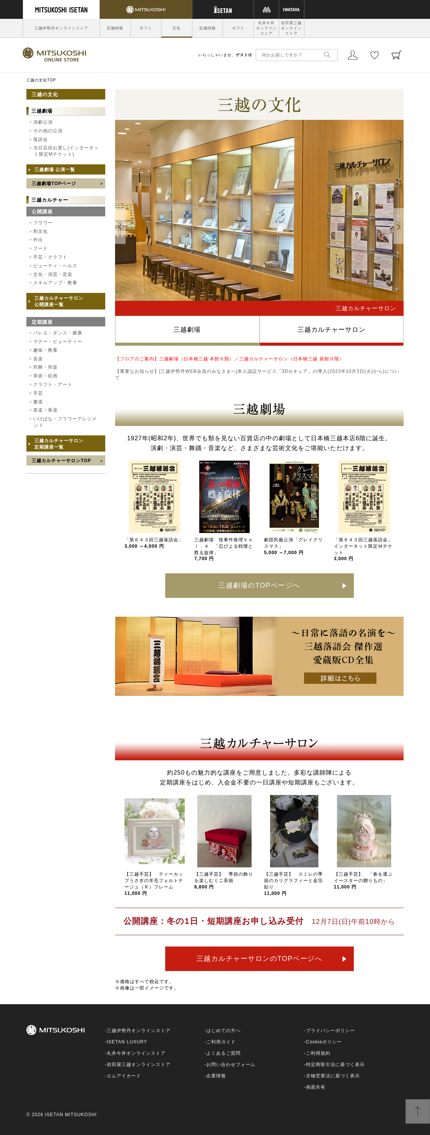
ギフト (146, 28)
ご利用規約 (318, 1053)
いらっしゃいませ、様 (225, 55)
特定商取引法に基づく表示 (335, 1064)
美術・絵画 (45, 375)
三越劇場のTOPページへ (259, 585)
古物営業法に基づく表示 (333, 1075)
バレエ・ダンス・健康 (57, 332)
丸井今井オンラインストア (266, 28)
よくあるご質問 (223, 1053)
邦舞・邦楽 (45, 367)
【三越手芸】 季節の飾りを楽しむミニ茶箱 (223, 881)
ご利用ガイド (221, 1042)
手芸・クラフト (50, 257)
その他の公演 (48, 130)
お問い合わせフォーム (230, 1064)
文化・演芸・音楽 (52, 274)
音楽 (38, 358)
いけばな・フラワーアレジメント (65, 422)
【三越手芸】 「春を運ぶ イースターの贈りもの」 (366, 881)
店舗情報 (115, 28)
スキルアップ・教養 (55, 282)
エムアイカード (124, 1075)
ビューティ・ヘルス (55, 265)
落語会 (40, 139)
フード (40, 248)
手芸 (38, 393)
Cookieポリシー (324, 1042)
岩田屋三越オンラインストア (291, 28)
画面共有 (316, 1087)
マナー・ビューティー (57, 341)
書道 (38, 401)
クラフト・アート (52, 384)
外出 (38, 239)
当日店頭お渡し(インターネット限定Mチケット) (66, 151)
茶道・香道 (45, 410)
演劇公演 (43, 122)
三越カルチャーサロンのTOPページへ (259, 958)
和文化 (40, 231)
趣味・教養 (45, 350)
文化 (176, 28)
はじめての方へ (223, 1030)
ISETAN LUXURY (127, 1042)
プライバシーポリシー (330, 1030)
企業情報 (216, 1075)
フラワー (43, 222)
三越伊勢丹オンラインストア (61, 28)
